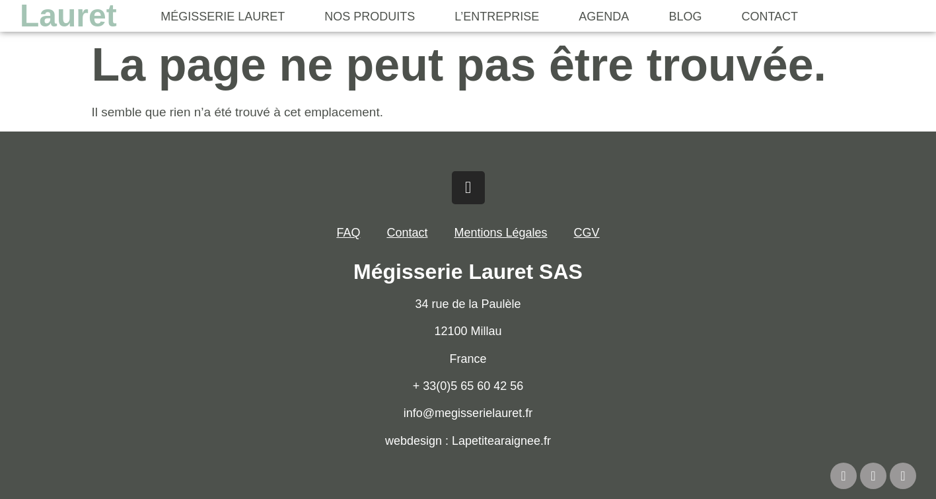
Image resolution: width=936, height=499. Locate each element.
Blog (685, 16)
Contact (769, 16)
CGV (587, 232)
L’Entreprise (496, 16)
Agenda (604, 16)
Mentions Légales (500, 232)
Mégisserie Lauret (223, 16)
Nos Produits (369, 16)
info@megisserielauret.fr (468, 413)
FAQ (348, 232)
